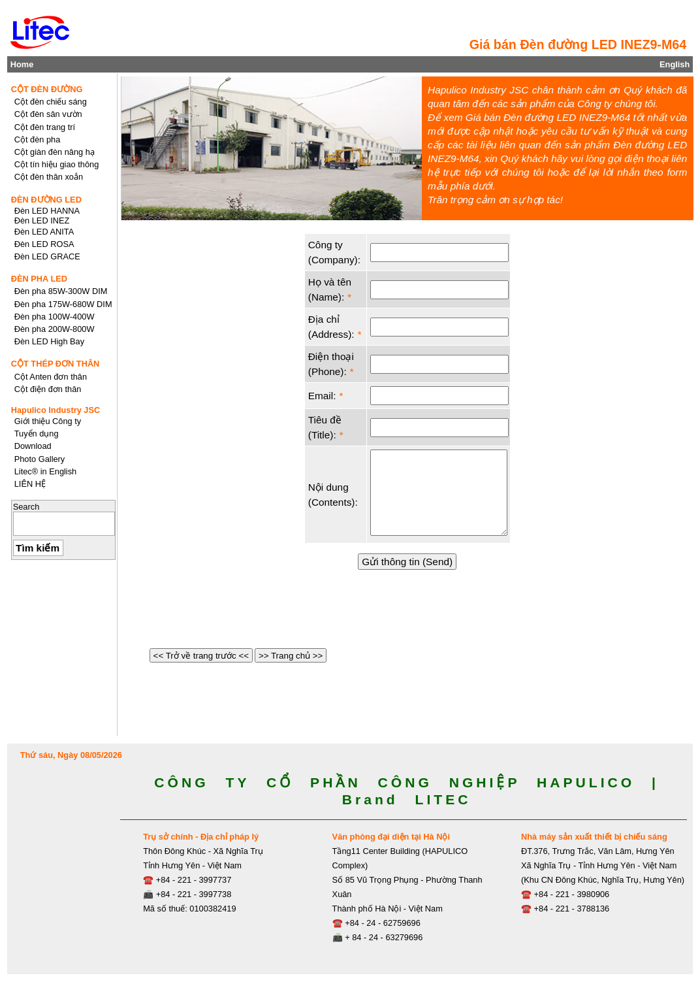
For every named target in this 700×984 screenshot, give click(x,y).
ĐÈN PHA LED (39, 279)
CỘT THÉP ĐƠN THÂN (55, 364)
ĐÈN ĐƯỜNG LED (46, 200)
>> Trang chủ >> (290, 656)
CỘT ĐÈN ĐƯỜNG (47, 89)
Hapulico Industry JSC (56, 410)
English (675, 64)
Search (26, 507)
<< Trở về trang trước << (201, 656)
